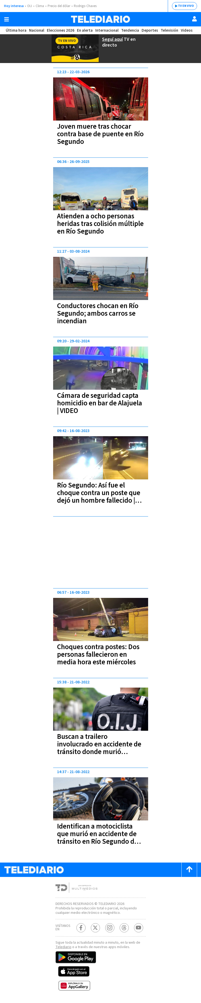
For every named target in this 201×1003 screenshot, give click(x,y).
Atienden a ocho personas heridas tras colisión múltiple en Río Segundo (100, 223)
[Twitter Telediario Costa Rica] (95, 927)
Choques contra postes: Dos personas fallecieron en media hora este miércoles (98, 654)
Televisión (169, 30)
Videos (187, 30)
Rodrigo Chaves (85, 6)
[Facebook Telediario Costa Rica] (81, 927)
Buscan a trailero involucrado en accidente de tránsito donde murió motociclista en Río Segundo (99, 748)
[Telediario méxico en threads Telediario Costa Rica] (124, 927)
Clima (40, 6)
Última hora (16, 30)
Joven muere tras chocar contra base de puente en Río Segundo (100, 134)
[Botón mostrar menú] (6, 19)
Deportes (150, 30)
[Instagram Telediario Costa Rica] (109, 927)
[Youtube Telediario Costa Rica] (138, 927)
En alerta (85, 30)
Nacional (36, 30)
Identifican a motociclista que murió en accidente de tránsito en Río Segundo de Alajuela (97, 837)
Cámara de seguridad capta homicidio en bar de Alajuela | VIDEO (99, 403)
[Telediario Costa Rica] (100, 19)
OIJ (29, 6)
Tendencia (130, 30)
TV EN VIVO (186, 6)
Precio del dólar (59, 6)
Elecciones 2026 (60, 30)
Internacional (107, 30)
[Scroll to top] (189, 870)
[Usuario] (194, 18)
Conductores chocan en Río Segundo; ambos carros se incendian (97, 313)
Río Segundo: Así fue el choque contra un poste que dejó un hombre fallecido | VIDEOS (98, 496)
